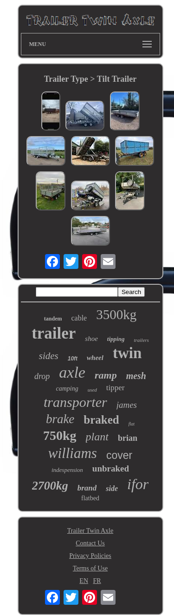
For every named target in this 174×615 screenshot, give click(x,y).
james (126, 405)
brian (127, 438)
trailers (141, 340)
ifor (137, 484)
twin (127, 353)
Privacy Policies (90, 555)
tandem (53, 318)
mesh (136, 376)
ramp (106, 375)
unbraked (110, 468)
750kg (60, 435)
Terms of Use (90, 568)
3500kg (116, 314)
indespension (67, 469)
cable (79, 318)
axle (72, 372)
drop (42, 376)
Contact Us (90, 543)
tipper (115, 387)
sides (48, 355)
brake (60, 419)
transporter (75, 402)
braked (101, 419)
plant (97, 437)
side (112, 488)
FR (97, 580)
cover (119, 455)
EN (83, 580)
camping (67, 388)
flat (132, 423)
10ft (72, 358)
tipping (116, 338)
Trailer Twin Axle (90, 530)
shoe (91, 338)
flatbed (90, 498)
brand (87, 488)
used (92, 390)
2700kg (50, 485)
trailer (54, 333)
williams (72, 453)
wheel (95, 357)
